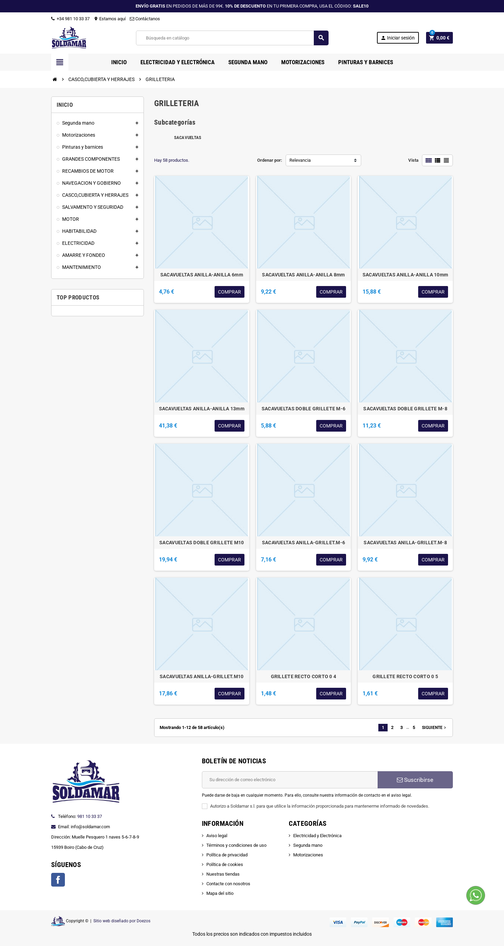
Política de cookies (224, 864)
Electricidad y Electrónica (317, 835)
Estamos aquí (110, 18)
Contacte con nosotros (228, 883)
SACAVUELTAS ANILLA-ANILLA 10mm (405, 274)
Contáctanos (145, 18)
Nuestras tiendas (223, 874)
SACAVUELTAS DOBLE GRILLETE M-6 (303, 408)
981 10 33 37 (89, 816)
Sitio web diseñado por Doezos (121, 921)
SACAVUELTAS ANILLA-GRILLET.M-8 (405, 542)
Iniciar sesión (397, 38)
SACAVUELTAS (188, 137)
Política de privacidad (227, 854)
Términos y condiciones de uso (236, 845)
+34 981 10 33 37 (70, 18)
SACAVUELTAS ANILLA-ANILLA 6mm (201, 274)
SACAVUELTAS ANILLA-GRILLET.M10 (201, 676)
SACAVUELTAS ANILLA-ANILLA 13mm (201, 408)
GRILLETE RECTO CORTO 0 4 (303, 676)
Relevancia (300, 160)
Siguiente (434, 727)
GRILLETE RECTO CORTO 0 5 (405, 676)
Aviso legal (216, 835)
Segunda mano (307, 845)
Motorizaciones (308, 854)
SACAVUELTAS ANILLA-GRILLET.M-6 (303, 542)
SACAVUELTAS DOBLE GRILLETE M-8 (405, 408)
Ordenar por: (269, 160)
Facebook (58, 880)
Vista (413, 160)
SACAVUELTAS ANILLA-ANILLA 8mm (303, 274)
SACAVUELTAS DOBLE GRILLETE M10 (201, 542)
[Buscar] (232, 38)
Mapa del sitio (219, 893)
